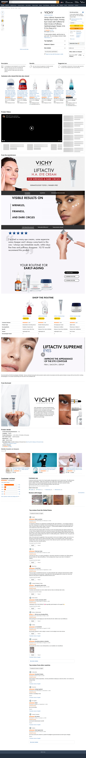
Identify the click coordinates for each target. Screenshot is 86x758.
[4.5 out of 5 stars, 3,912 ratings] (9, 97)
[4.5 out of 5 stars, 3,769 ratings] (33, 97)
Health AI (7, 5)
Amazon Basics (21, 5)
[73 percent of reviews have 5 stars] (10, 484)
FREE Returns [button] (48, 37)
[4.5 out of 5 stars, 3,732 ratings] (57, 97)
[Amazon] (4, 2)
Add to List (71, 48)
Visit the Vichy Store (48, 15)
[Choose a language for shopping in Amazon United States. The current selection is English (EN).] (61, 2)
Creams (19, 8)
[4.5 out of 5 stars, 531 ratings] (20, 97)
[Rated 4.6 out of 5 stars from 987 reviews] (21, 471)
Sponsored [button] (3, 450)
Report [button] (39, 545)
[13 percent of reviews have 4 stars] (10, 487)
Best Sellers (28, 5)
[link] (10, 93)
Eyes (16, 8)
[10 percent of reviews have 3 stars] (10, 489)
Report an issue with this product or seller (53, 54)
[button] (3, 5)
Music (65, 5)
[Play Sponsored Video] (17, 460)
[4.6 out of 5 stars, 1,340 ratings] (45, 97)
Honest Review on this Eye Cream (13, 117)
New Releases (46, 5)
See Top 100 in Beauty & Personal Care (34, 441)
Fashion (76, 5)
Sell (57, 5)
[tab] (27, 193)
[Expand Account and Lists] (73, 2)
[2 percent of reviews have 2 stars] (10, 491)
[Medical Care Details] (16, 5)
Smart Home (71, 5)
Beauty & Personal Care (5, 8)
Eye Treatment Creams (11, 443)
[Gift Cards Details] (55, 5)
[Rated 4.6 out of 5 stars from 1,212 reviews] (48, 471)
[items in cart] (82, 2)
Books (40, 5)
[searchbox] (34, 2)
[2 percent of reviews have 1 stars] (10, 494)
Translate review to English (35, 635)
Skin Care (12, 8)
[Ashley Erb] (8, 116)
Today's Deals (35, 5)
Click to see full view (24, 49)
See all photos (81, 492)
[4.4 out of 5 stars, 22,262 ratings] (70, 95)
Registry (61, 5)
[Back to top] (43, 753)
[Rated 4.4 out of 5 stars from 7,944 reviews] (74, 471)
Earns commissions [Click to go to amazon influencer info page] (14, 115)
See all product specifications (51, 51)
